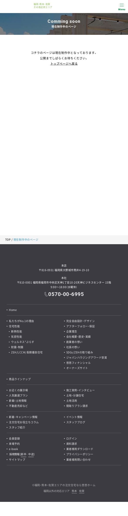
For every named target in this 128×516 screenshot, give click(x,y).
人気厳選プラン (18, 395)
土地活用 (71, 401)
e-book (13, 449)
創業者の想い (74, 342)
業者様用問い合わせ (78, 460)
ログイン (71, 438)
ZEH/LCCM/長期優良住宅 (27, 352)
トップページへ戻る (64, 63)
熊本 (74, 491)
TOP (8, 240)
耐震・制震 (17, 347)
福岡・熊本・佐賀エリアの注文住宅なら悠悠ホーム (65, 485)
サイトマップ (17, 460)
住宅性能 (14, 326)
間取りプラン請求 (77, 406)
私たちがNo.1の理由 (21, 321)
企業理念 (71, 331)
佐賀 (81, 491)
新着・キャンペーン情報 (23, 417)
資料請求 (71, 444)
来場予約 (14, 444)
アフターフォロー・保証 (80, 326)
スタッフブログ (75, 422)
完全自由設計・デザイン (80, 321)
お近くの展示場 (18, 390)
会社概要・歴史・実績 (78, 337)
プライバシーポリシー (79, 454)
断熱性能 (16, 331)
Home (13, 310)
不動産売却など (18, 406)
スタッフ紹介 (17, 427)
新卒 (23, 454)
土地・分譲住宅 (75, 395)
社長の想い (73, 347)
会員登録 (14, 438)
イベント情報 (74, 417)
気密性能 (16, 337)
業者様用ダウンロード (79, 449)
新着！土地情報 (18, 401)
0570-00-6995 (66, 294)
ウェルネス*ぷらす (22, 342)
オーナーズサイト (77, 368)
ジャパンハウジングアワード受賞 (86, 358)
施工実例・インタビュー (80, 390)
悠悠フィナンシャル (78, 363)
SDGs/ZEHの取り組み (79, 352)
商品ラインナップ (20, 379)
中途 (31, 454)
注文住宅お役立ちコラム (24, 422)
